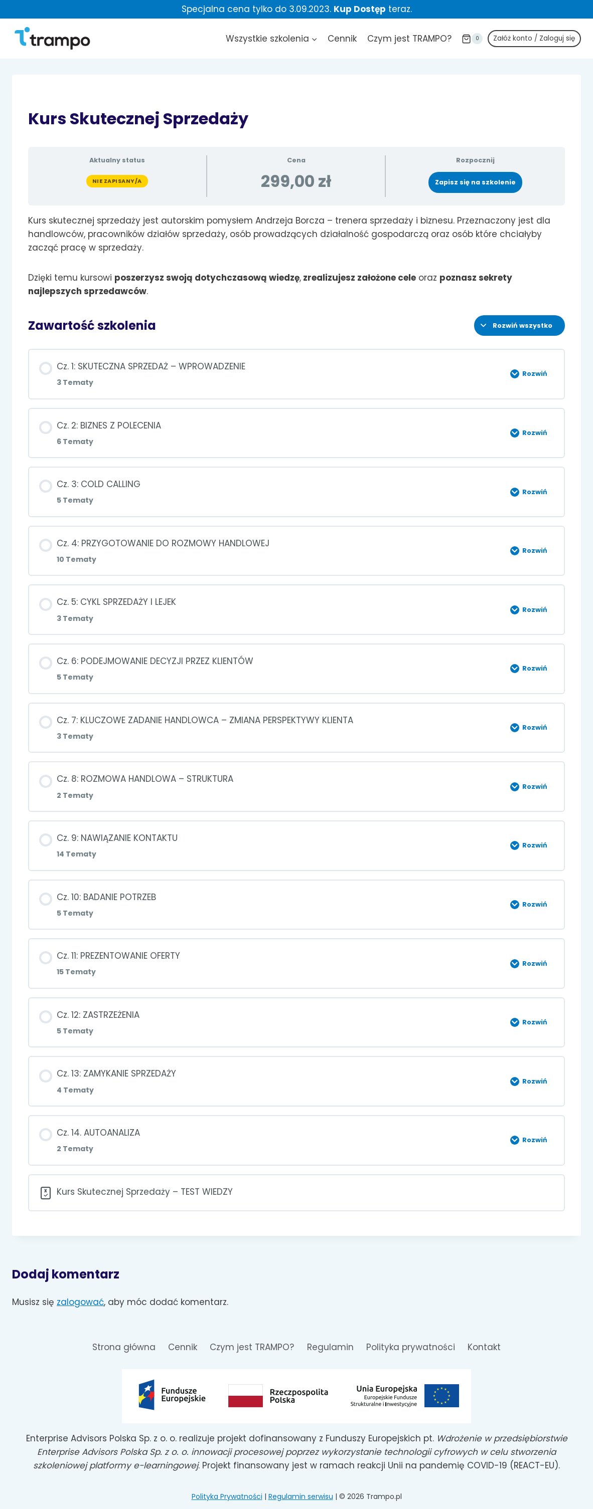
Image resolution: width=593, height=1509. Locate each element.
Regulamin (330, 1347)
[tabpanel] (296, 256)
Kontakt (484, 1347)
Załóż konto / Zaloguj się (534, 38)
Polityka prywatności (410, 1347)
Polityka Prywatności (227, 1496)
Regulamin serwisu (300, 1496)
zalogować (80, 1302)
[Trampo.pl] (52, 38)
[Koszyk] (472, 38)
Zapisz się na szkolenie (475, 182)
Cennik (342, 39)
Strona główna (124, 1347)
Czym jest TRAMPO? (409, 39)
